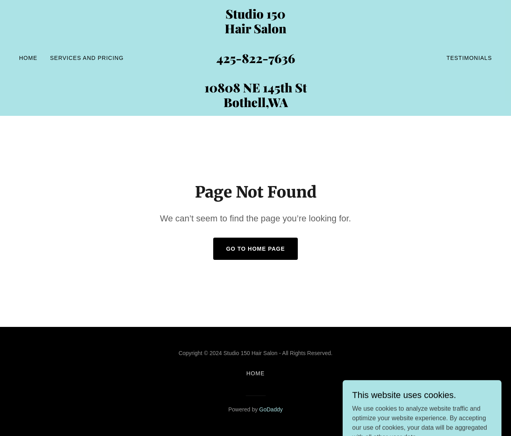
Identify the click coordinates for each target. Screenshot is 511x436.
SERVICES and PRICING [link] (86, 58)
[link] (255, 105)
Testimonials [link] (469, 58)
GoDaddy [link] (271, 409)
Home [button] (256, 373)
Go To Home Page (255, 249)
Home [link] (28, 58)
